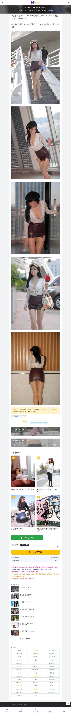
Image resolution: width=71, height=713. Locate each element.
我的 (64, 710)
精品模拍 (21, 10)
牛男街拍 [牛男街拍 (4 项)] (52, 673)
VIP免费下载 (35, 552)
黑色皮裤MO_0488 (17, 529)
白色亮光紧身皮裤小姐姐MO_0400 (22, 489)
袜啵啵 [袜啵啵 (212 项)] (36, 686)
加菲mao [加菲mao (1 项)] (19, 660)
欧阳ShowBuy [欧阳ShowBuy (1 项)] (35, 669)
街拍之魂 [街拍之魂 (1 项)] (19, 686)
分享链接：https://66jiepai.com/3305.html (39, 422)
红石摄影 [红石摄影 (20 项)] (52, 679)
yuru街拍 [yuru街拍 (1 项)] (52, 650)
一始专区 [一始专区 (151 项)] (36, 653)
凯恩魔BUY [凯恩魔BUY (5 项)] (52, 657)
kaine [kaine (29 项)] (19, 650)
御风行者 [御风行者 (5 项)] (19, 666)
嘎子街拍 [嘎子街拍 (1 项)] (19, 663)
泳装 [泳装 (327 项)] (19, 673)
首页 (7, 710)
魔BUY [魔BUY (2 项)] (19, 695)
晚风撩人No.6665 (25, 638)
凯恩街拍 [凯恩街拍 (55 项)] (36, 657)
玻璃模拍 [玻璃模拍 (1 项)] (36, 676)
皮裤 (24, 416)
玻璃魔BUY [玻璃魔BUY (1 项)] (52, 676)
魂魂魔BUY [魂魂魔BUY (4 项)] (52, 692)
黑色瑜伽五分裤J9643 (27, 609)
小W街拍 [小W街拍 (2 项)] (52, 663)
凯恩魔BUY (16, 416)
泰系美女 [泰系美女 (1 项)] (52, 669)
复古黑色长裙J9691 (26, 595)
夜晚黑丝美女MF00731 (27, 631)
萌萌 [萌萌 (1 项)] (52, 682)
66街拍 (25, 704)
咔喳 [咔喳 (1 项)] (52, 660)
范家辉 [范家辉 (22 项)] (36, 682)
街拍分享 (21, 710)
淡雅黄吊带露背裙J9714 (27, 616)
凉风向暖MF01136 (26, 587)
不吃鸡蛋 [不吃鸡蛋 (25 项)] (52, 653)
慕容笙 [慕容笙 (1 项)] (36, 666)
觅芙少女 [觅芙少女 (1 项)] (19, 689)
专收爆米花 (49, 10)
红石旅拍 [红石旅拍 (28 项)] (19, 682)
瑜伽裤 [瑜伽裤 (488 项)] (19, 679)
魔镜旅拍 (50, 710)
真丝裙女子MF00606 (26, 624)
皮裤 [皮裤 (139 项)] (36, 679)
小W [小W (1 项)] (36, 663)
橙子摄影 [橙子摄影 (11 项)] (19, 669)
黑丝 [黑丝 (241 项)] (36, 695)
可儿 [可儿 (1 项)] (36, 660)
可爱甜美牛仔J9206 (26, 602)
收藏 (25, 421)
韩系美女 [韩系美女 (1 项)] (19, 692)
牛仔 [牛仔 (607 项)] (36, 673)
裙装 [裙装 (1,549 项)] (52, 686)
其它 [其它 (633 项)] (19, 657)
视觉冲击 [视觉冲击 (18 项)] (36, 689)
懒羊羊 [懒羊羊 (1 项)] (52, 666)
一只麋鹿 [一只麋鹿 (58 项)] (19, 653)
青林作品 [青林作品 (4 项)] (52, 689)
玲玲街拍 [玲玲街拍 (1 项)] (19, 676)
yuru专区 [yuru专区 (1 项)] (36, 650)
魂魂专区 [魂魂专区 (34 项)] (36, 692)
